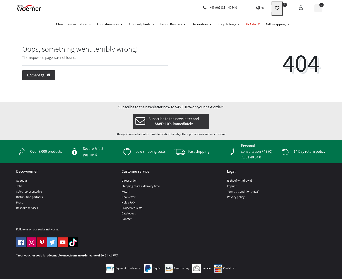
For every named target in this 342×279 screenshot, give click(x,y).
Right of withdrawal (239, 181)
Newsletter (128, 197)
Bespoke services (27, 208)
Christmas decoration (71, 24)
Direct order (129, 181)
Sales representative (29, 192)
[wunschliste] (277, 9)
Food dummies (108, 24)
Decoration (200, 24)
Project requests (131, 208)
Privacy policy (236, 197)
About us (21, 181)
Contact (126, 219)
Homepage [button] (38, 75)
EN (260, 8)
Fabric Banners (171, 24)
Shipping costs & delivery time (140, 186)
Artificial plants (139, 24)
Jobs (19, 186)
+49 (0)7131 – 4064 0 (220, 7)
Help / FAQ (128, 202)
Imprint (232, 186)
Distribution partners (29, 197)
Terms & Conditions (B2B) (243, 192)
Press (19, 202)
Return (125, 192)
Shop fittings (227, 24)
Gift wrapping (276, 24)
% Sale (251, 24)
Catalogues (128, 213)
